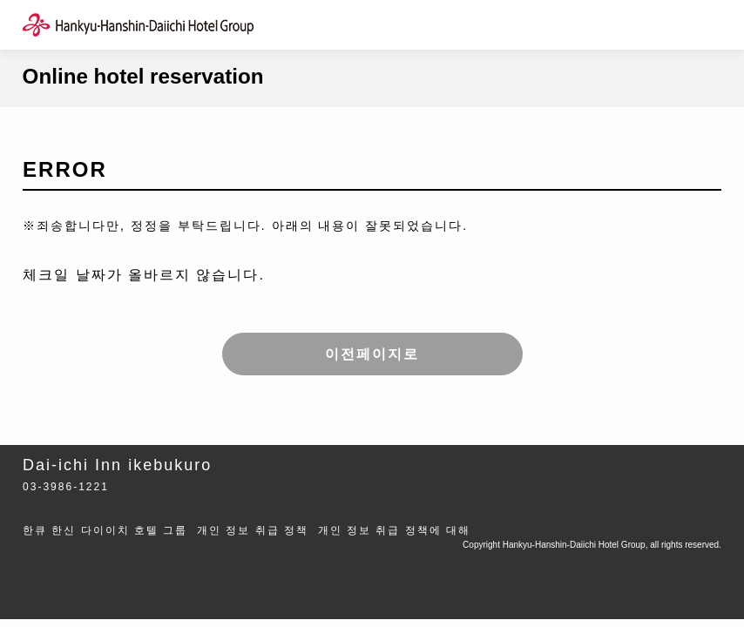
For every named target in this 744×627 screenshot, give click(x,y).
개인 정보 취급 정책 (252, 530)
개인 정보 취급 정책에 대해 (394, 530)
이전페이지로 (372, 354)
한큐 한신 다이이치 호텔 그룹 (105, 530)
